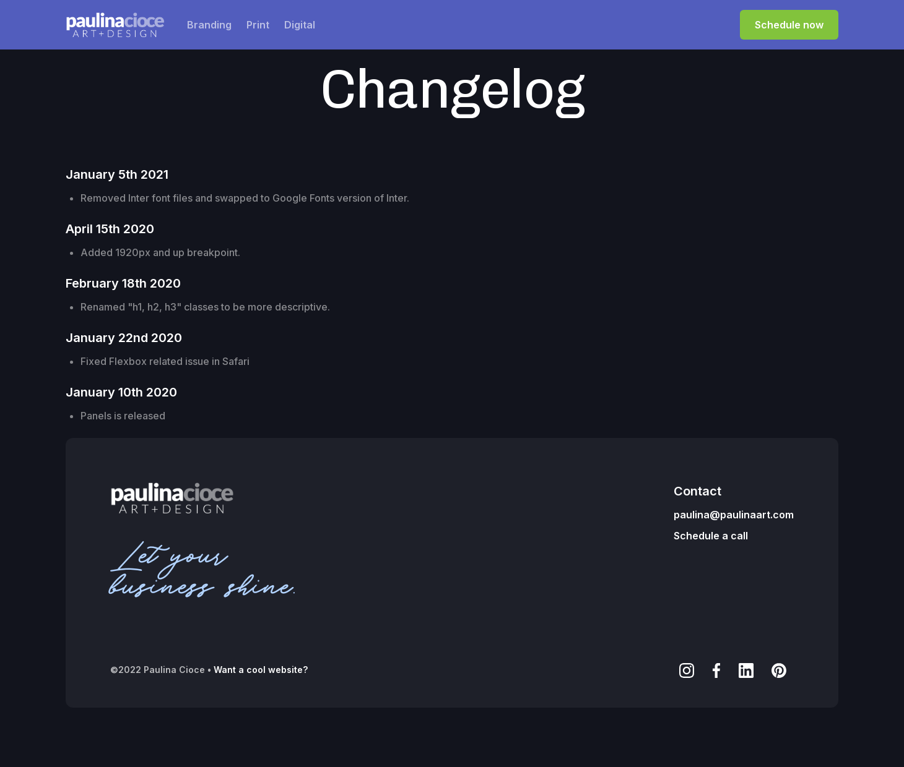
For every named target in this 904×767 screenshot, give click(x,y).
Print (257, 25)
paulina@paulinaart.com (734, 514)
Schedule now (789, 25)
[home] (115, 24)
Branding (209, 25)
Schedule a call (711, 535)
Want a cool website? (261, 669)
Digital (299, 25)
